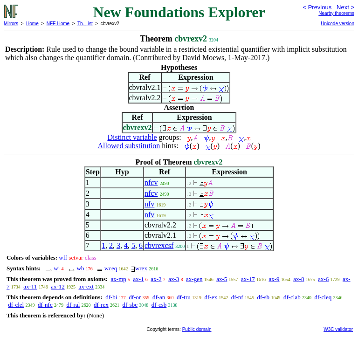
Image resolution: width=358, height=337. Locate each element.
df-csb (159, 304)
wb (80, 268)
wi (57, 268)
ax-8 (298, 278)
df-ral (73, 304)
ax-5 (221, 278)
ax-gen (194, 278)
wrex (141, 268)
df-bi (111, 297)
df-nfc (45, 304)
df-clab (292, 297)
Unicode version (337, 23)
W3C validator (338, 329)
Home (32, 23)
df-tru (184, 297)
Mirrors (11, 23)
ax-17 (248, 278)
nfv (149, 204)
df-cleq (322, 297)
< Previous (317, 7)
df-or (135, 297)
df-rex (101, 304)
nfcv (151, 182)
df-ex (210, 297)
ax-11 (30, 286)
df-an (158, 297)
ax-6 (323, 278)
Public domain (197, 329)
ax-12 (58, 286)
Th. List (85, 23)
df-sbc (130, 304)
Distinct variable (132, 137)
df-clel (16, 304)
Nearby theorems (336, 13)
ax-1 (138, 278)
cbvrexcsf (159, 245)
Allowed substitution (129, 146)
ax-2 (156, 278)
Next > (345, 7)
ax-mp (118, 278)
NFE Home (58, 23)
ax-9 (273, 278)
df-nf (237, 297)
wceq (110, 268)
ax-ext (85, 286)
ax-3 (173, 278)
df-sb (263, 297)
